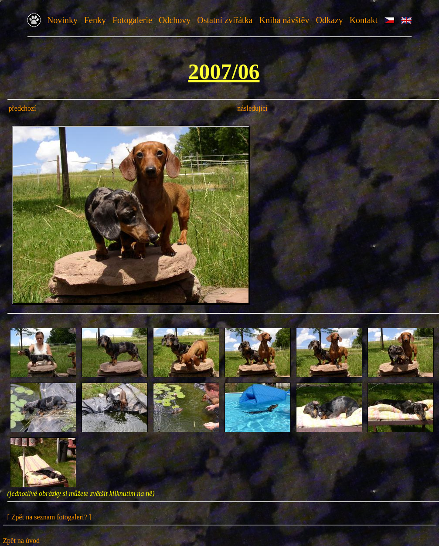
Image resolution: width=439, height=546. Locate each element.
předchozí (22, 108)
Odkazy (329, 20)
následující (252, 108)
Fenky (95, 20)
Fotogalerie (132, 20)
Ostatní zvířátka (224, 20)
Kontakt (364, 20)
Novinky (62, 20)
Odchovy (175, 20)
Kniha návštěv (284, 20)
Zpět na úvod (21, 540)
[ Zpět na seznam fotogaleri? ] (49, 517)
